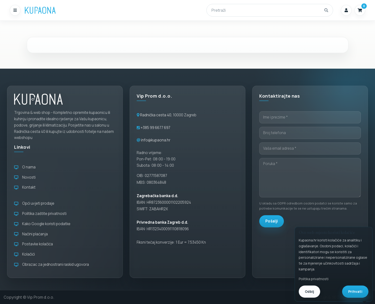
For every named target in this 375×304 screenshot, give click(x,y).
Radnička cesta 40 (155, 115)
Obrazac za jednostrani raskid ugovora (51, 264)
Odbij (309, 291)
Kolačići (24, 254)
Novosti (25, 177)
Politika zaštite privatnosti (40, 213)
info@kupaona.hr (155, 140)
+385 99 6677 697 (155, 127)
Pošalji (271, 221)
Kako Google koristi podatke (42, 223)
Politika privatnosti (313, 278)
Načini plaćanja (31, 234)
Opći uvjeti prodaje (34, 203)
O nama (25, 167)
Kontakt (25, 187)
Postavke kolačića (33, 244)
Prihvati (355, 291)
